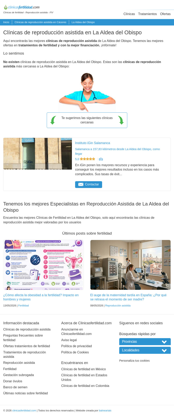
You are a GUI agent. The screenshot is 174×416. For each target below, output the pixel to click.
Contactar (88, 184)
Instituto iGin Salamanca (92, 143)
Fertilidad (23, 305)
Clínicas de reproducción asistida (27, 329)
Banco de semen (15, 387)
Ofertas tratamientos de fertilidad (26, 346)
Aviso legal (69, 340)
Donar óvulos (12, 381)
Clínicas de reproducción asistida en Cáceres (40, 22)
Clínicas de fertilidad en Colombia (85, 386)
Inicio (6, 22)
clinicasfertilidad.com (24, 410)
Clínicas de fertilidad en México (83, 369)
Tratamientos (147, 14)
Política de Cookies (75, 352)
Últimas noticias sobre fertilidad (25, 393)
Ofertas (165, 14)
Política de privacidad (76, 346)
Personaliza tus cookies (134, 360)
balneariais (105, 410)
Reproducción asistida (117, 305)
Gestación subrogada (18, 375)
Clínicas (129, 14)
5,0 (85, 159)
